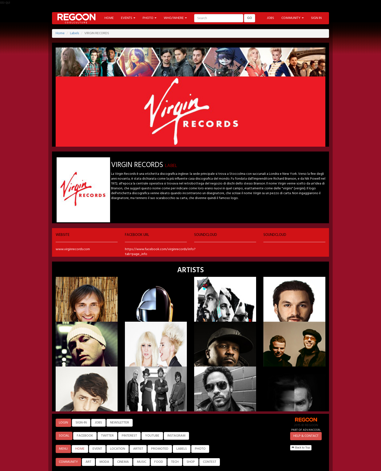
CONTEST (209, 462)
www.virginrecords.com (73, 249)
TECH (175, 462)
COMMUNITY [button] (292, 18)
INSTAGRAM (176, 436)
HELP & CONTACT (306, 436)
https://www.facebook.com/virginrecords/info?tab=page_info (160, 252)
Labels (74, 33)
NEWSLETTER (119, 422)
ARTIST (138, 449)
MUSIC (141, 462)
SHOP (191, 462)
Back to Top (301, 447)
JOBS (270, 18)
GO (249, 18)
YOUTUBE (152, 436)
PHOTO (200, 449)
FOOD (158, 462)
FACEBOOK (85, 436)
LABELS (181, 449)
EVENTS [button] (128, 18)
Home (60, 33)
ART (88, 462)
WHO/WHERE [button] (175, 18)
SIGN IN (316, 18)
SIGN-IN (81, 422)
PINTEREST (129, 436)
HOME (109, 18)
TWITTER (107, 436)
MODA (104, 462)
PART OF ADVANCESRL (306, 430)
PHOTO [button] (149, 18)
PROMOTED (159, 449)
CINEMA (123, 462)
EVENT (97, 449)
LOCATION (117, 449)
